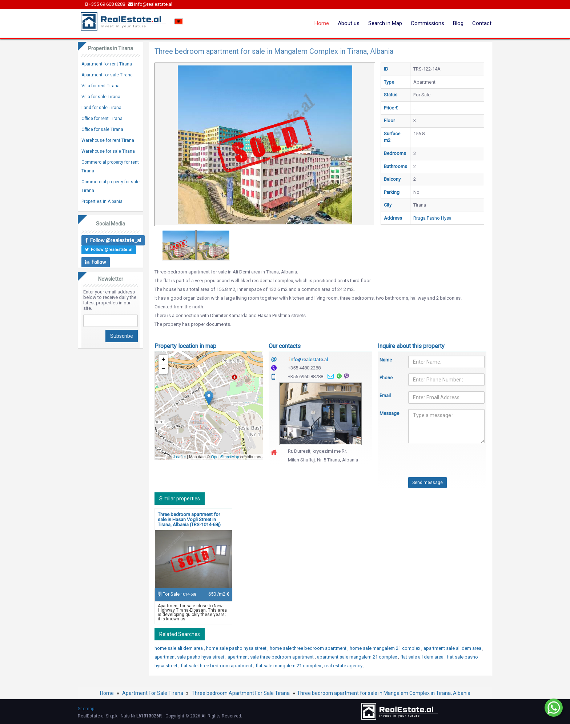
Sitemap (86, 708)
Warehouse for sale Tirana (108, 151)
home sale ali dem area (179, 648)
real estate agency (344, 665)
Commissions (427, 23)
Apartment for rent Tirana (106, 64)
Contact (481, 23)
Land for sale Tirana (101, 107)
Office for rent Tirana (102, 118)
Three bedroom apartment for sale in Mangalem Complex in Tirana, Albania (383, 693)
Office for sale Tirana (102, 129)
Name (386, 360)
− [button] (163, 369)
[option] (179, 245)
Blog (458, 23)
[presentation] (435, 463)
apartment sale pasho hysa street (189, 657)
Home (321, 23)
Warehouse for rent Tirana (107, 140)
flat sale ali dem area (422, 657)
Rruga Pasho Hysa (432, 218)
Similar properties (179, 498)
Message (389, 413)
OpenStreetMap (225, 457)
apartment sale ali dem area (453, 648)
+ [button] (163, 359)
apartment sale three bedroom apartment (271, 657)
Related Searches (179, 634)
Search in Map (385, 23)
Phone (386, 377)
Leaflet (180, 457)
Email (385, 395)
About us (349, 23)
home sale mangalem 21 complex (385, 648)
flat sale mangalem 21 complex (289, 665)
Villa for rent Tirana (100, 85)
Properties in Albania (102, 201)
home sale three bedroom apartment (309, 648)
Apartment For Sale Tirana (152, 693)
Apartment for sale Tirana (107, 74)
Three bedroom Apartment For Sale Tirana (241, 693)
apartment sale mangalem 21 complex (357, 657)
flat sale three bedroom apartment (217, 665)
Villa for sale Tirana (100, 96)
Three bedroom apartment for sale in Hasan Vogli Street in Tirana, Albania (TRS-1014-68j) (189, 519)
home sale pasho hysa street (237, 648)
